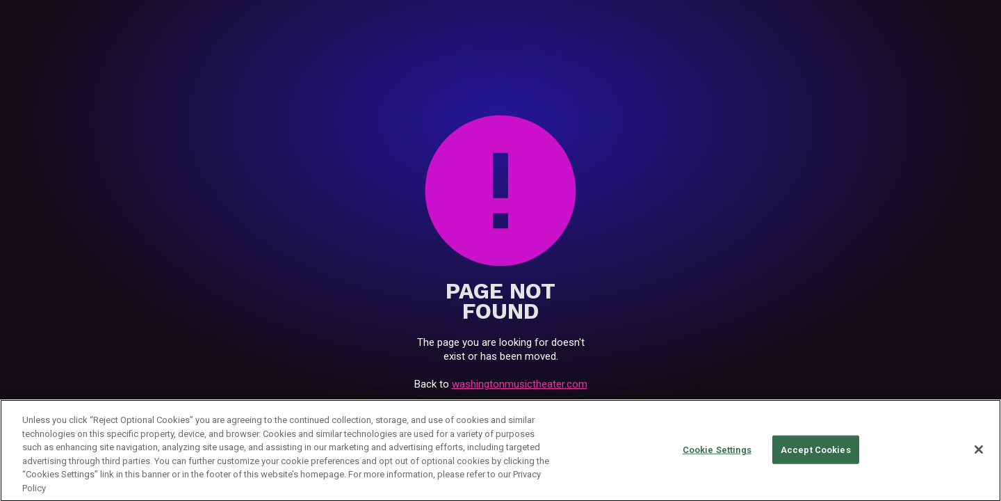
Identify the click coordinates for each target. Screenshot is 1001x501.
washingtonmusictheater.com (519, 384)
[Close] (978, 451)
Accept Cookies (816, 451)
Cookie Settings (717, 451)
